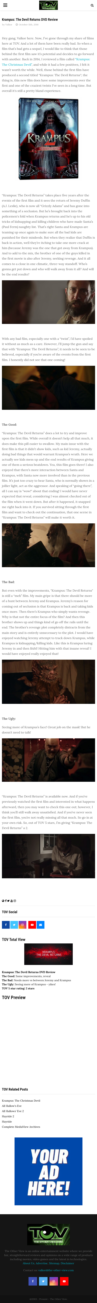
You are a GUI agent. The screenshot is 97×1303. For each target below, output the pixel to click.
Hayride (7, 1121)
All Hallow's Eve (12, 1106)
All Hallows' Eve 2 (13, 1111)
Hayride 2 (8, 1116)
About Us (28, 1263)
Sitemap (54, 1263)
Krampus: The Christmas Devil (21, 1100)
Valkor (8, 24)
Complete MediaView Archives (21, 1127)
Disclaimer (67, 1263)
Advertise (42, 1263)
